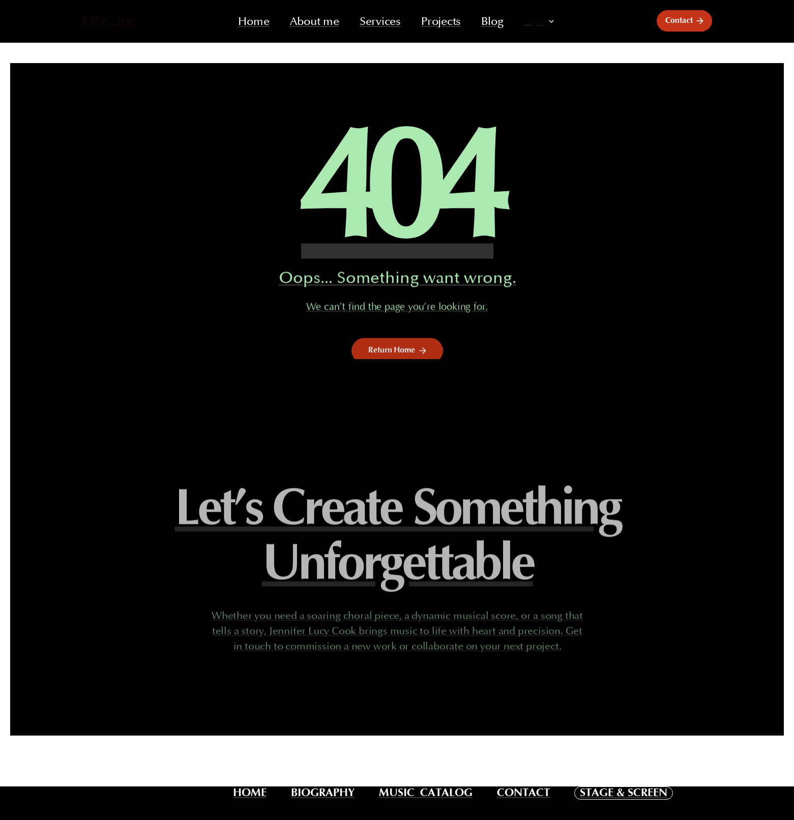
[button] (539, 22)
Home (253, 21)
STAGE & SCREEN (623, 792)
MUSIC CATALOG (426, 793)
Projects (441, 21)
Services (380, 21)
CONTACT (523, 793)
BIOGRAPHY (323, 793)
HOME (250, 793)
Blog (492, 21)
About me (314, 21)
